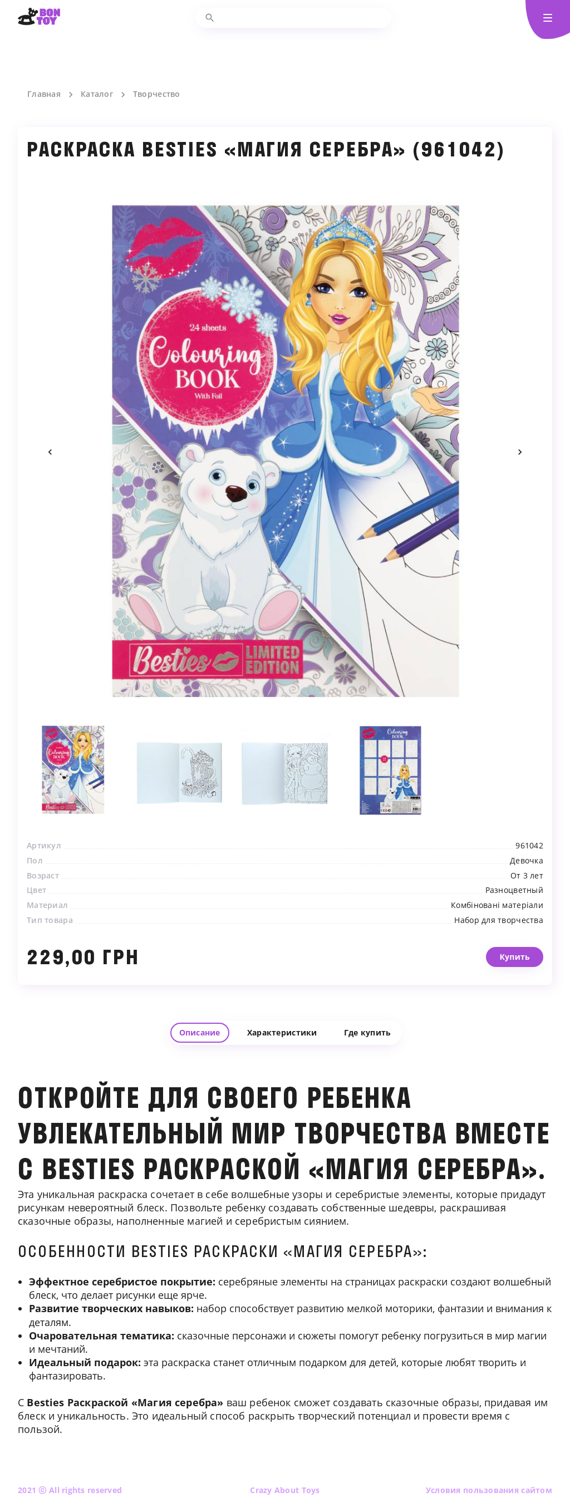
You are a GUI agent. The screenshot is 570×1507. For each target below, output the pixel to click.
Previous (50, 452)
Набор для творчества (498, 947)
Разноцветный (514, 917)
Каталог (97, 94)
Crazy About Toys (285, 1490)
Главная (44, 94)
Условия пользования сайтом (489, 1490)
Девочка (526, 887)
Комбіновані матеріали (497, 932)
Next (519, 452)
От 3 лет (526, 902)
